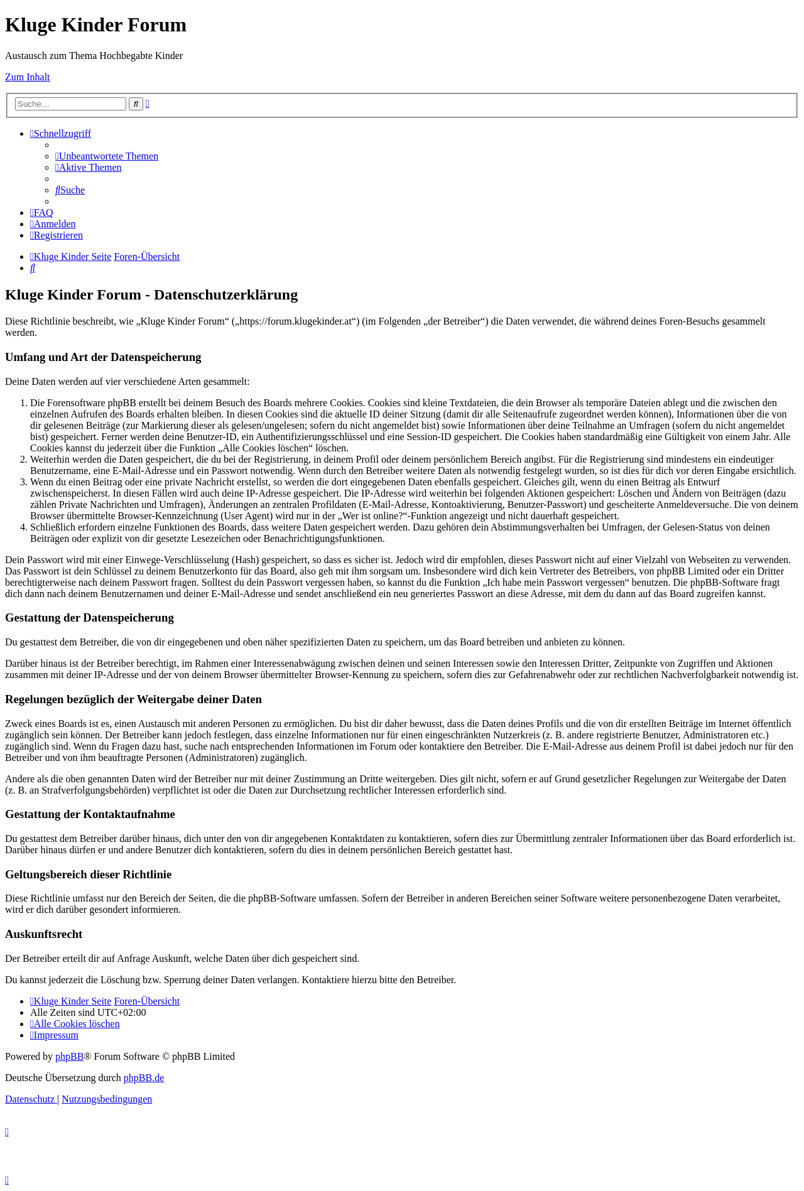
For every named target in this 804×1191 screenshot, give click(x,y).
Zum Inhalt (27, 77)
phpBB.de (144, 1077)
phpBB (69, 1056)
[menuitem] (106, 156)
